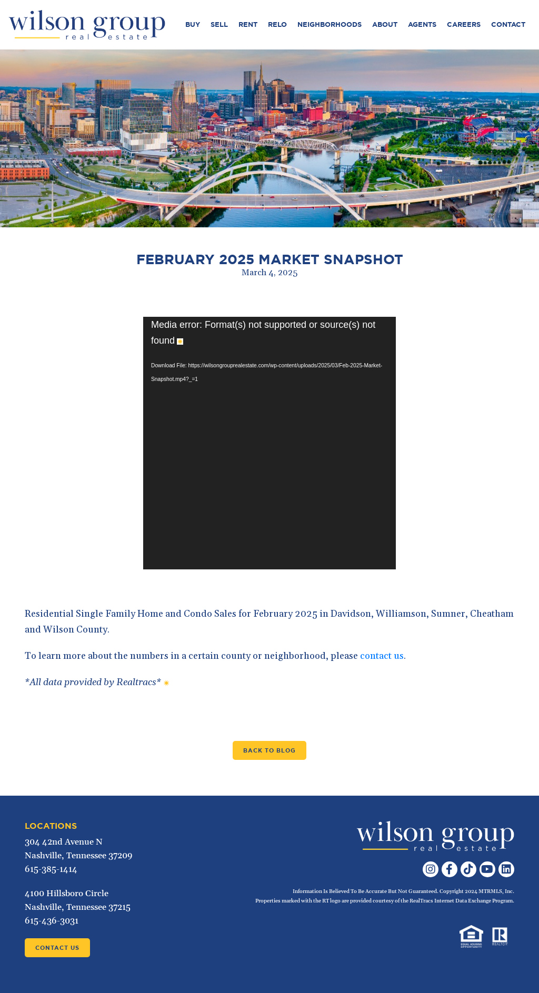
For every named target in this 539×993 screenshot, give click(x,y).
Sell (219, 24)
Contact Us (57, 947)
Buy (192, 24)
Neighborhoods (329, 24)
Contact (508, 24)
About (384, 24)
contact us (382, 656)
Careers (464, 24)
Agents (422, 24)
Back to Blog (269, 750)
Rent (247, 24)
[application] (269, 443)
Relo (277, 24)
